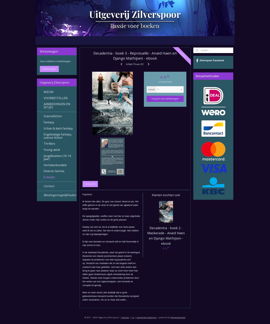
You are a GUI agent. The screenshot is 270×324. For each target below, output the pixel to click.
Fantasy (49, 122)
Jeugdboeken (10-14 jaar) (57, 157)
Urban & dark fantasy (58, 128)
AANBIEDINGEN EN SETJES (57, 105)
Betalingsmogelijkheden (60, 195)
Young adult (52, 150)
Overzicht (90, 183)
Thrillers (49, 144)
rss (132, 317)
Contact (49, 186)
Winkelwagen (49, 68)
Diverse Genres (54, 171)
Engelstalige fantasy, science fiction (58, 136)
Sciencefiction (53, 116)
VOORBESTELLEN (56, 98)
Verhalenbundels (55, 165)
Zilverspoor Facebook (210, 60)
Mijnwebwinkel (178, 317)
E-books (49, 177)
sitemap (125, 317)
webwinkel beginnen (146, 317)
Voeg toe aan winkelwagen (165, 98)
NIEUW (48, 92)
